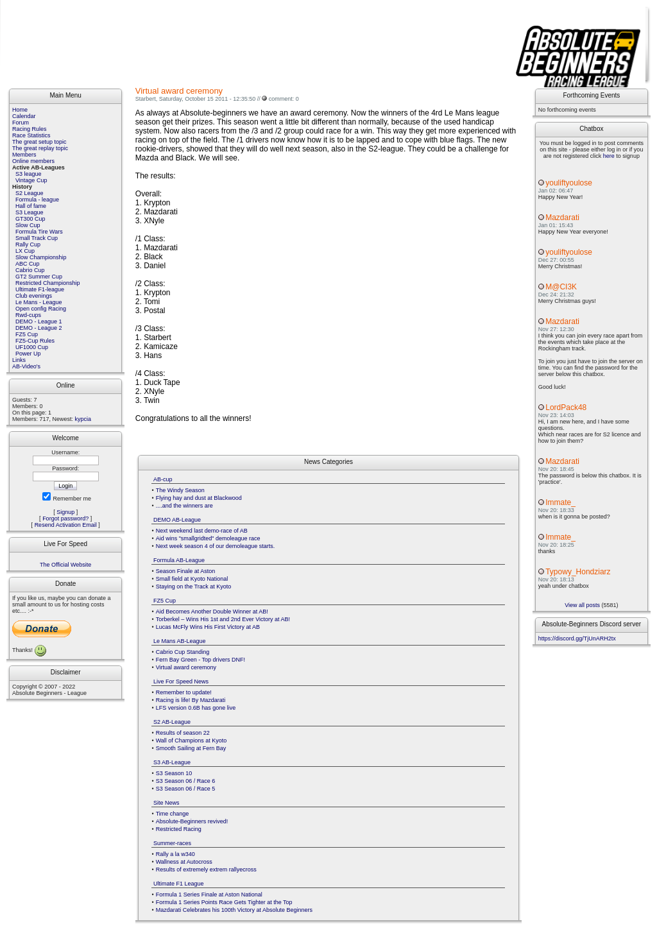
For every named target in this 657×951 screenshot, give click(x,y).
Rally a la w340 (175, 854)
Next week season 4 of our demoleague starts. (215, 546)
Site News (166, 803)
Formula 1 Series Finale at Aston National (209, 894)
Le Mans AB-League (179, 641)
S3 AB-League (172, 762)
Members (24, 154)
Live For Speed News (181, 681)
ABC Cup (27, 264)
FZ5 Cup (26, 334)
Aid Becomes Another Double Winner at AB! (212, 611)
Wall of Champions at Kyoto (191, 740)
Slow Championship (41, 257)
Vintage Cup (31, 180)
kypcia (83, 419)
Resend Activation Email (66, 525)
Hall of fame (30, 206)
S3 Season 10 (174, 773)
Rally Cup (27, 244)
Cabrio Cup (30, 270)
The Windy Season (180, 490)
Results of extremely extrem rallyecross (206, 869)
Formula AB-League (179, 560)
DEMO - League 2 (38, 328)
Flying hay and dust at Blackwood (199, 498)
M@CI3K (561, 286)
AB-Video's (26, 366)
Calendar (24, 116)
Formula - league (37, 199)
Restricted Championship (47, 283)
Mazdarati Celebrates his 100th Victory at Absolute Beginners (234, 910)
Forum (20, 122)
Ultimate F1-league (39, 289)
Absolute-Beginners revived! (192, 821)
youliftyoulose (568, 182)
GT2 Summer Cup (38, 276)
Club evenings (33, 296)
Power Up (28, 353)
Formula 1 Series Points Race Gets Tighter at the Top (224, 902)
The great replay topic (40, 148)
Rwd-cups (28, 315)
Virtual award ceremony (186, 667)
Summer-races (172, 843)
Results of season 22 (183, 733)
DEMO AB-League (177, 520)
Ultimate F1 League (178, 883)
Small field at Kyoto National (192, 579)
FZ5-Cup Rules (35, 341)
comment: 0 (284, 99)
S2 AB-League (172, 722)
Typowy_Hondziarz (577, 571)
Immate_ (560, 502)
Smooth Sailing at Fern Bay (191, 748)
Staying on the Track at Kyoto (194, 586)
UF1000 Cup (31, 347)
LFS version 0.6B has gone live (196, 708)
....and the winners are (184, 505)
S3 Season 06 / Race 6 (186, 781)
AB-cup (163, 479)
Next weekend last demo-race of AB (202, 530)
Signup (65, 512)
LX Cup (25, 251)
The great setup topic (39, 142)
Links (19, 360)
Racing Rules (29, 129)
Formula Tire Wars (39, 231)
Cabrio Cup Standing (183, 652)
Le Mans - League (38, 302)
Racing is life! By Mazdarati (191, 700)
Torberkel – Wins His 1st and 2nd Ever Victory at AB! (223, 619)
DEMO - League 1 (38, 321)
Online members (33, 161)
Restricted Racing (178, 829)
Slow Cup (27, 225)
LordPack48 (565, 407)
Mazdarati (562, 217)
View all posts (582, 605)
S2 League (29, 193)
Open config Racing (40, 308)
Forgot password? (65, 518)
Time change (172, 813)
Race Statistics (31, 135)
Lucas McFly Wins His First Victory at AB (208, 627)
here (609, 156)
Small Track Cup (36, 238)
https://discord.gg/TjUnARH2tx (577, 638)
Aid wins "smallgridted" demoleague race (208, 538)
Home (20, 110)
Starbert (145, 99)
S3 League (29, 212)
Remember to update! (184, 692)
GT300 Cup (30, 219)
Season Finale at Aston (186, 571)
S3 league (28, 174)
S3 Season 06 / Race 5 (186, 788)
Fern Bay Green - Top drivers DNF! (200, 659)
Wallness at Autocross (184, 862)
